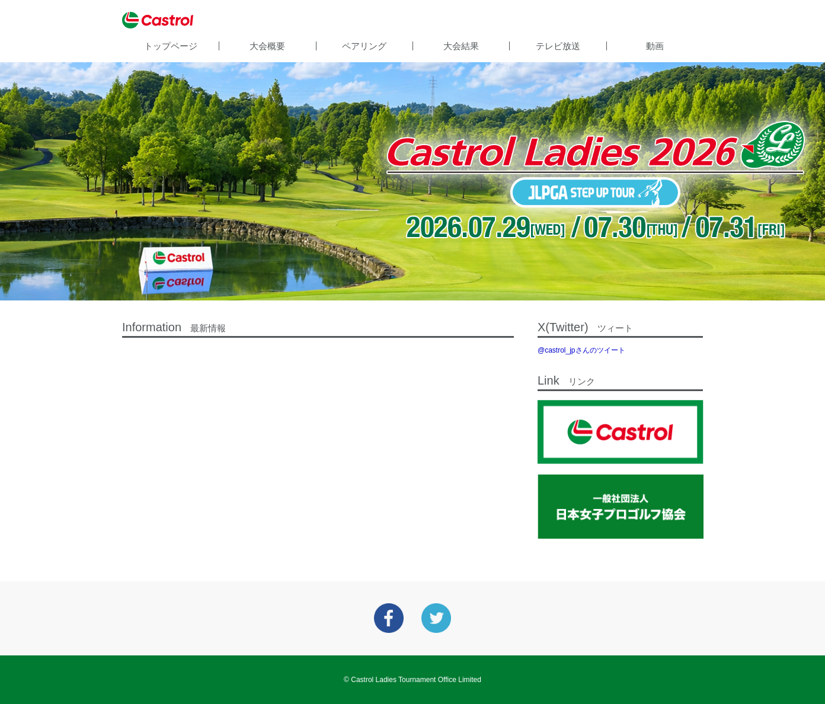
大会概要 (267, 45)
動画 (655, 45)
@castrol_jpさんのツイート (581, 350)
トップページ (170, 45)
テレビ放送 (558, 45)
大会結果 (461, 45)
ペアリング (364, 45)
